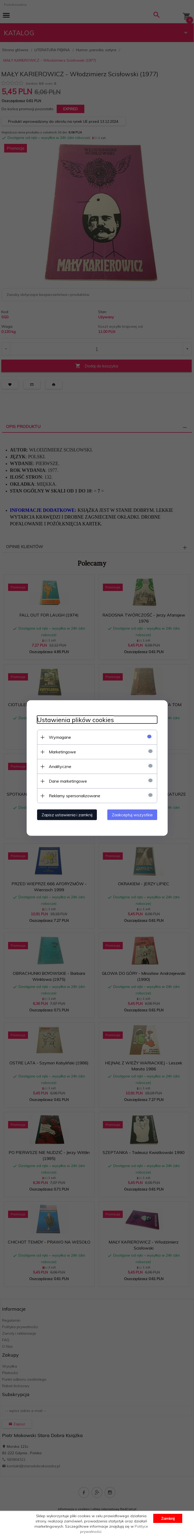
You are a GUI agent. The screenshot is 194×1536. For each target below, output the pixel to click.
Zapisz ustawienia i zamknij (67, 814)
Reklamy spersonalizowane (74, 795)
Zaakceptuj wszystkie (132, 814)
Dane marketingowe (68, 781)
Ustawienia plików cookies (75, 720)
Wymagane (60, 737)
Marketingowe (62, 751)
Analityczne (60, 766)
